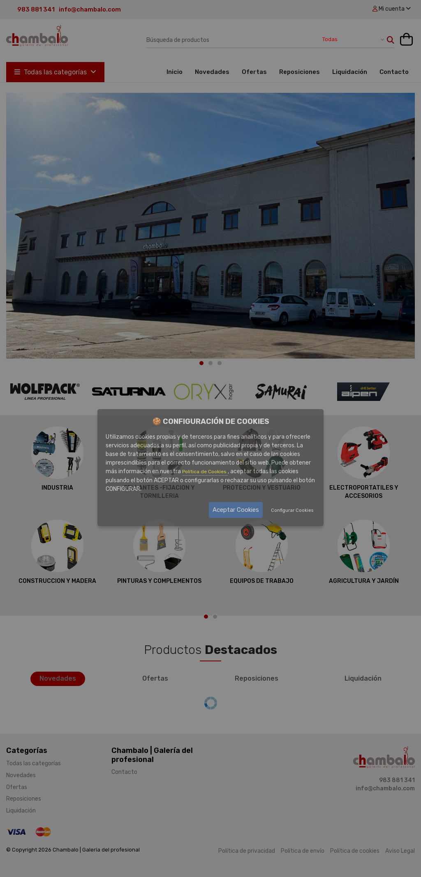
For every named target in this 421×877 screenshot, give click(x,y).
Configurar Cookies (292, 510)
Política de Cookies (205, 471)
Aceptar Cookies (236, 509)
